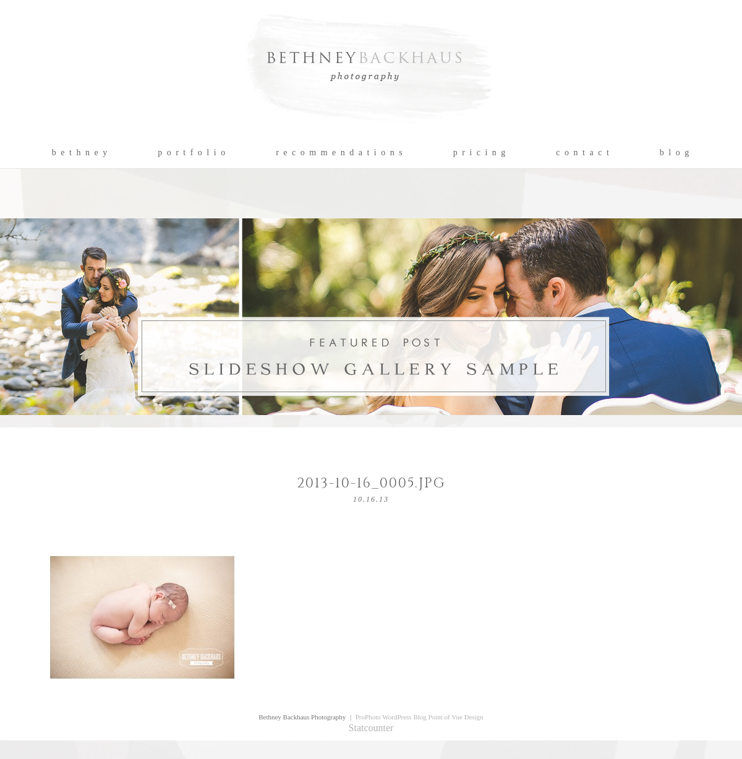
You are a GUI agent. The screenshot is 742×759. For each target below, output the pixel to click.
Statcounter (371, 728)
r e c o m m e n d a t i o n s (340, 152)
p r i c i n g (480, 152)
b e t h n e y (80, 152)
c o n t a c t (583, 152)
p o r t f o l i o (192, 152)
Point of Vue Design (456, 717)
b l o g (675, 152)
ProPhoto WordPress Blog (391, 717)
